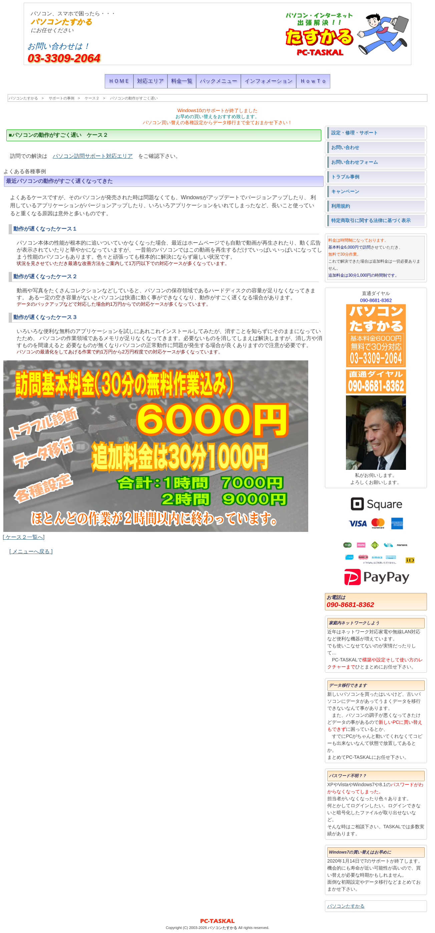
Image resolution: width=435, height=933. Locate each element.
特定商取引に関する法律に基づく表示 (371, 220)
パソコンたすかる (61, 21)
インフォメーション (269, 81)
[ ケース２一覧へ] (23, 537)
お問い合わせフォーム (354, 162)
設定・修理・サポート (354, 132)
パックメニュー (218, 81)
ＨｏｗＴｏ (313, 81)
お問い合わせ (345, 147)
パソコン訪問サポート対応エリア (93, 156)
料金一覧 (181, 81)
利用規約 (340, 206)
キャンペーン (345, 191)
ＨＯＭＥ (119, 81)
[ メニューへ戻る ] (31, 551)
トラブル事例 (345, 176)
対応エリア (150, 81)
